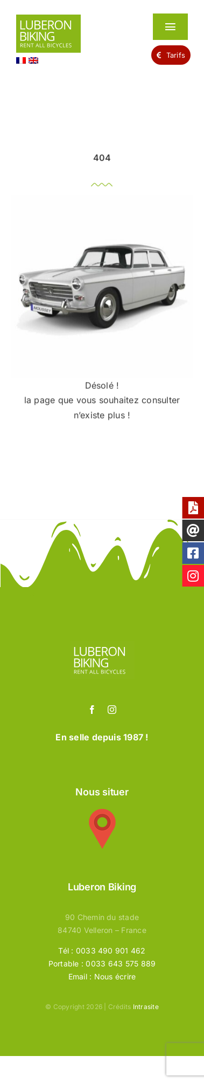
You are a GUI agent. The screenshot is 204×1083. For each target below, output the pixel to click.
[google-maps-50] (102, 813)
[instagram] (112, 709)
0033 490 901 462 (111, 950)
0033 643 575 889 (121, 963)
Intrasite (146, 1007)
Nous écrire (115, 976)
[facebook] (92, 709)
